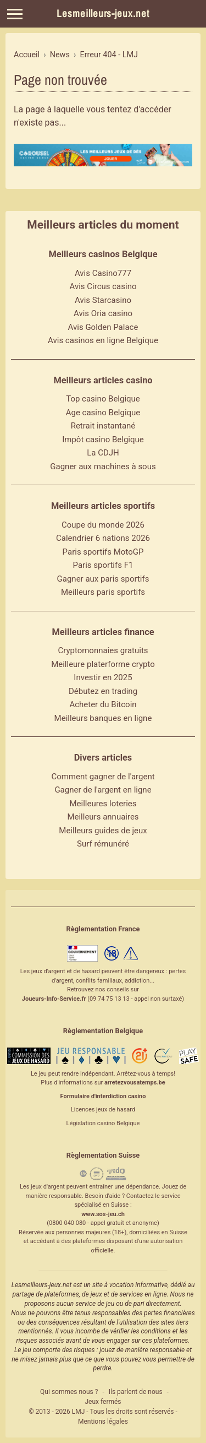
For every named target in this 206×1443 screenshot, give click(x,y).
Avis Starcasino (103, 300)
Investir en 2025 (103, 677)
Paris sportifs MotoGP (103, 552)
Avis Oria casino (103, 313)
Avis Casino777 (103, 273)
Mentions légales (103, 1421)
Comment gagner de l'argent (102, 777)
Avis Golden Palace (103, 327)
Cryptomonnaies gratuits (103, 650)
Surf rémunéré (103, 844)
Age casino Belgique (103, 412)
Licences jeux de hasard (103, 1109)
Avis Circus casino (103, 286)
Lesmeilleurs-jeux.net (103, 13)
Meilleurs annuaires (102, 817)
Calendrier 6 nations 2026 (103, 538)
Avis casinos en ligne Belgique (103, 340)
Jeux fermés (103, 1402)
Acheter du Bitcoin (102, 704)
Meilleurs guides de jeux (103, 831)
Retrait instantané (103, 426)
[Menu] (15, 14)
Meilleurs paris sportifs (103, 592)
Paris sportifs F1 (103, 565)
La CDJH (103, 453)
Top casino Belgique (103, 399)
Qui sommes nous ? (69, 1392)
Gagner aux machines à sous (102, 466)
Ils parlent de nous (136, 1392)
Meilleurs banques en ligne (103, 718)
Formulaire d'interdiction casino (103, 1096)
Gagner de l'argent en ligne (102, 790)
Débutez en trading (103, 691)
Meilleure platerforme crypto (103, 664)
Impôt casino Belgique (103, 439)
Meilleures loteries (102, 804)
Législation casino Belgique (103, 1123)
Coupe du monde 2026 (103, 525)
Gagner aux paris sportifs (103, 579)
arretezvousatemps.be (134, 1082)
